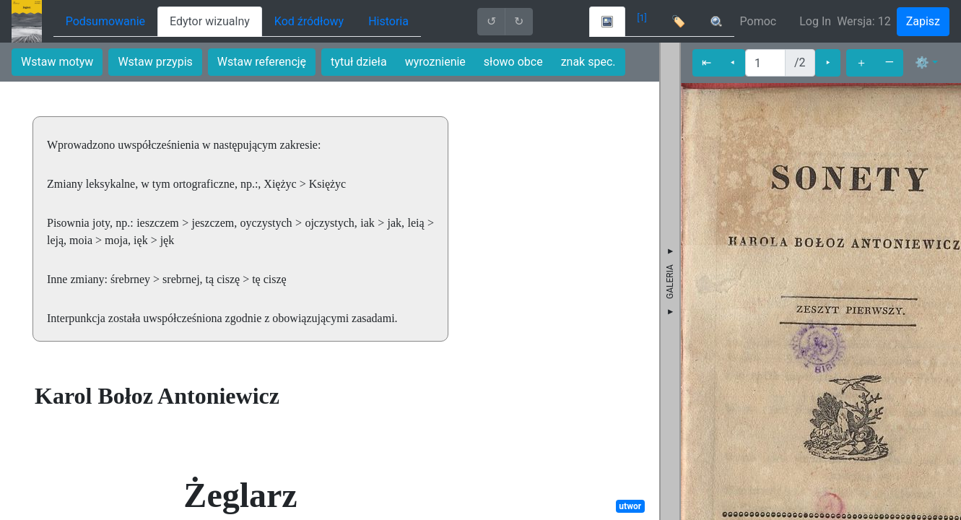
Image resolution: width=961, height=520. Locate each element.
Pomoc (758, 21)
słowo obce (513, 62)
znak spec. (588, 62)
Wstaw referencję (261, 62)
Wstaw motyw (57, 62)
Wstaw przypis (155, 62)
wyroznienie (435, 62)
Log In (815, 21)
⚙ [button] (922, 62)
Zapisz (923, 21)
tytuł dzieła (359, 62)
